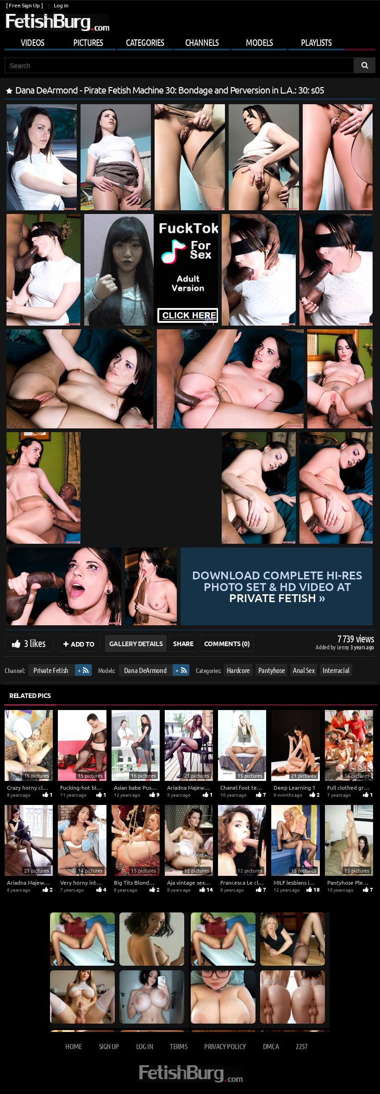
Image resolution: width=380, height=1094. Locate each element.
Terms (178, 1046)
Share (183, 643)
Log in (61, 5)
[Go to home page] (57, 22)
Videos (32, 42)
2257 (301, 1046)
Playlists (316, 42)
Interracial (336, 670)
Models (259, 42)
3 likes (34, 643)
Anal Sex (303, 670)
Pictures (88, 42)
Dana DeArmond (145, 670)
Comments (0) (227, 643)
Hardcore (238, 670)
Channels (201, 42)
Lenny (343, 647)
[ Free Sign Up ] (24, 5)
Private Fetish (51, 670)
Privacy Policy (224, 1046)
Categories (145, 42)
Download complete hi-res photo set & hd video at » (277, 586)
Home (73, 1046)
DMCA (271, 1046)
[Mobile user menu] (190, 40)
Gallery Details (136, 643)
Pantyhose (271, 670)
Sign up (108, 1046)
